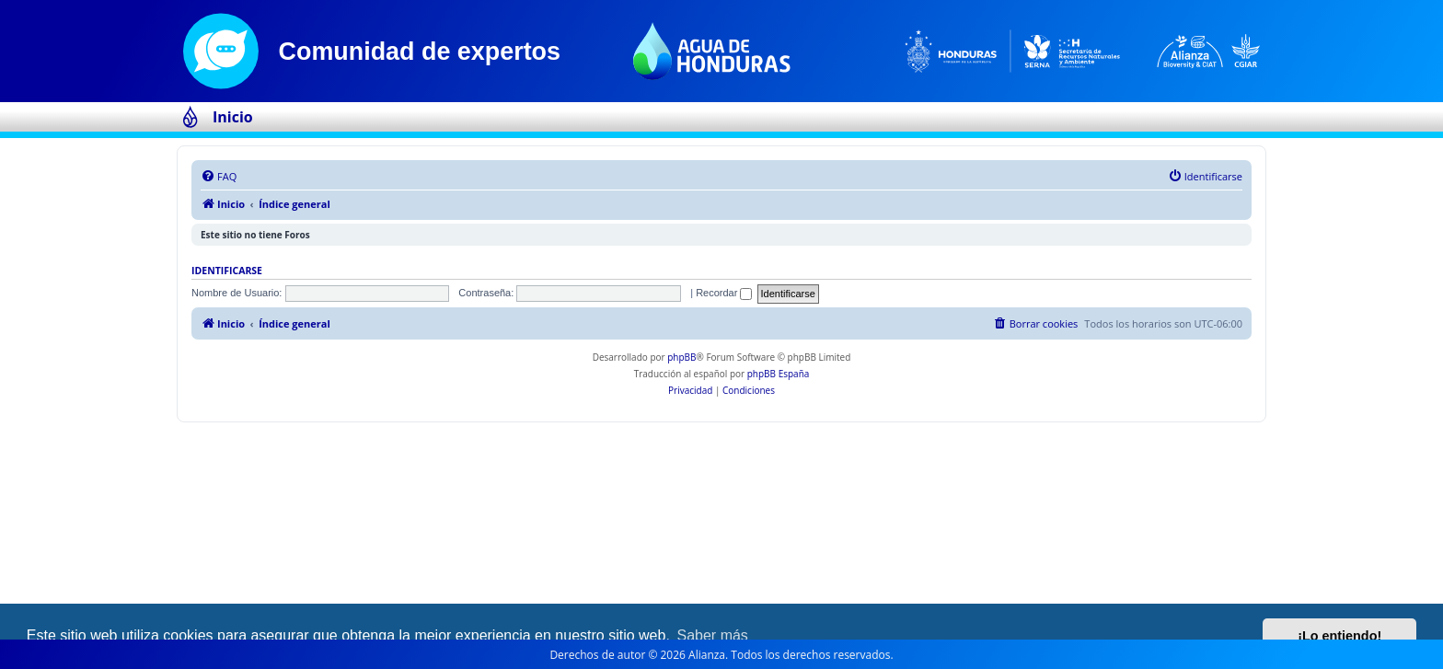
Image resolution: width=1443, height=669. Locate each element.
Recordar (724, 292)
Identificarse (226, 270)
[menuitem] (219, 177)
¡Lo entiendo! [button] (1339, 636)
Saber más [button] (712, 635)
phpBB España (778, 373)
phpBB (681, 357)
